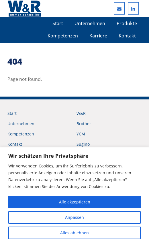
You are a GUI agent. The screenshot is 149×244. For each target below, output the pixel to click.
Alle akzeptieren (74, 202)
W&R (81, 113)
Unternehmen (89, 23)
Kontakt (127, 36)
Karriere (98, 36)
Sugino (83, 144)
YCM (81, 134)
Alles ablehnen (74, 232)
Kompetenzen (63, 36)
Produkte (127, 23)
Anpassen (74, 217)
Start (57, 23)
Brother (84, 123)
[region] (74, 195)
